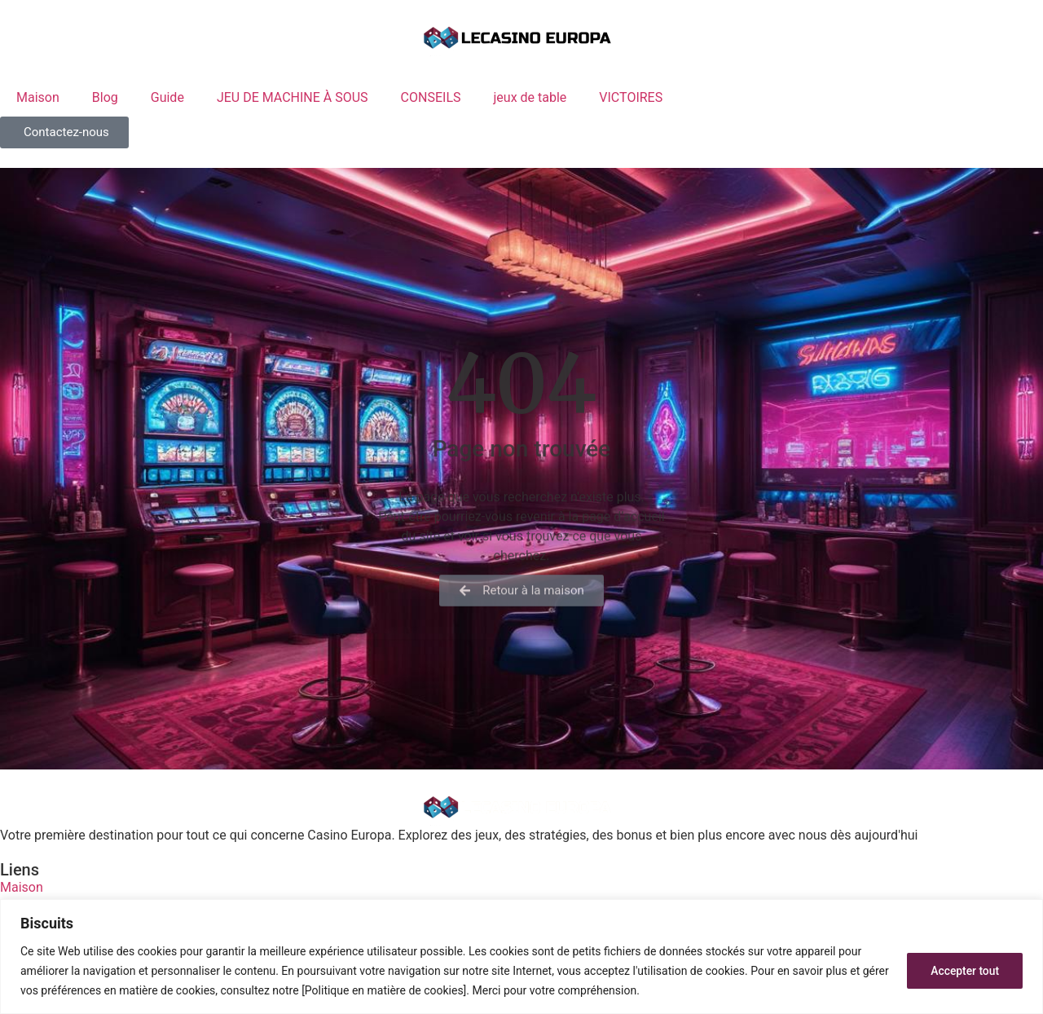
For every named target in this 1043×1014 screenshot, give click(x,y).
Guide (167, 97)
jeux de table (530, 97)
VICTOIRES (630, 97)
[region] (521, 956)
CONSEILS (431, 97)
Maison (37, 97)
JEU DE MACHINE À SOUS (292, 97)
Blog (105, 97)
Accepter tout (964, 970)
